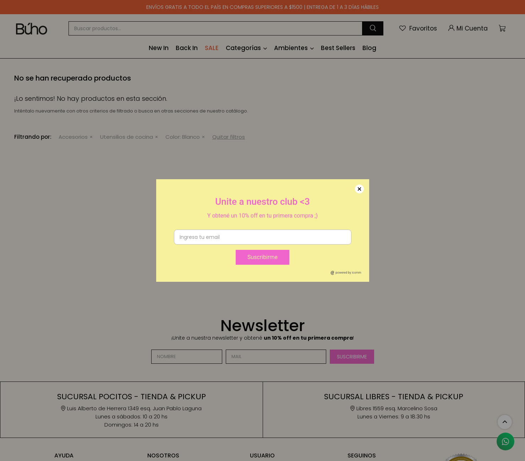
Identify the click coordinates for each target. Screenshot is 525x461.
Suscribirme (262, 257)
